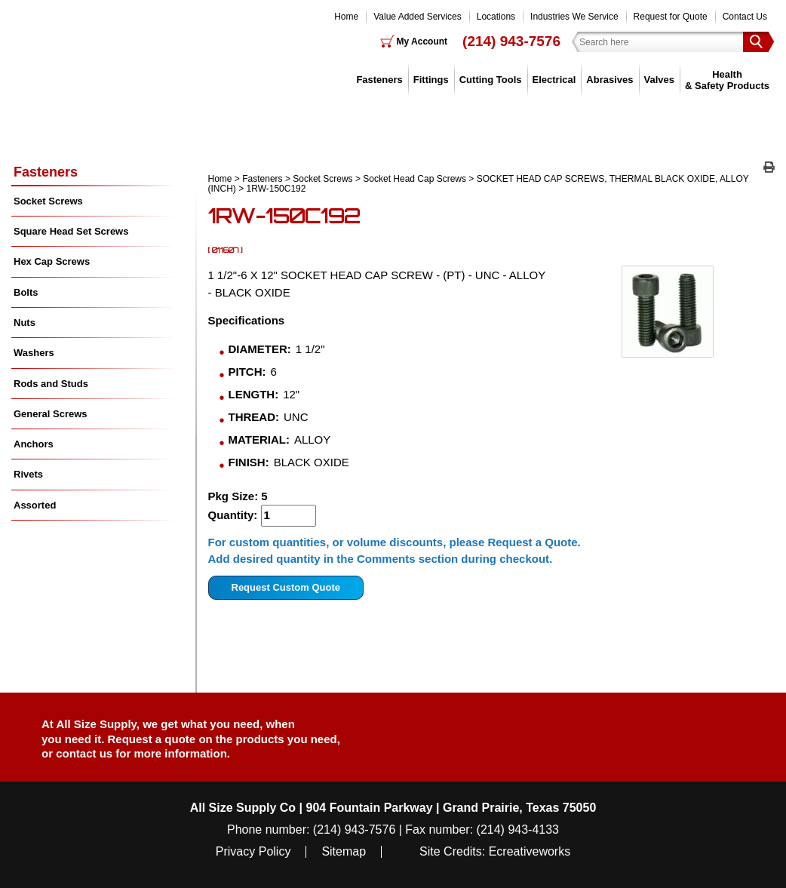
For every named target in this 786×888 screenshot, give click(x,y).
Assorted (35, 505)
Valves (659, 79)
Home (346, 16)
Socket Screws (322, 179)
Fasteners (379, 79)
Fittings (431, 79)
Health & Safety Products (727, 80)
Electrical (554, 79)
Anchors (34, 444)
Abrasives (609, 79)
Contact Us (745, 16)
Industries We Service (574, 16)
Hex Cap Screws (52, 261)
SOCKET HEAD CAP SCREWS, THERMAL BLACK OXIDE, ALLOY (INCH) (478, 184)
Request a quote (153, 739)
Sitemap (343, 852)
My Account (422, 41)
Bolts (26, 292)
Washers (34, 352)
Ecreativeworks (529, 852)
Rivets (28, 474)
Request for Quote (671, 16)
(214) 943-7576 (511, 41)
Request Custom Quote (286, 587)
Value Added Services (417, 16)
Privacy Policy (253, 852)
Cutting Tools (490, 79)
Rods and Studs (51, 383)
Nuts (24, 322)
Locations (496, 16)
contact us (84, 753)
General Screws (51, 413)
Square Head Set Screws (71, 231)
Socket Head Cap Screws (414, 179)
